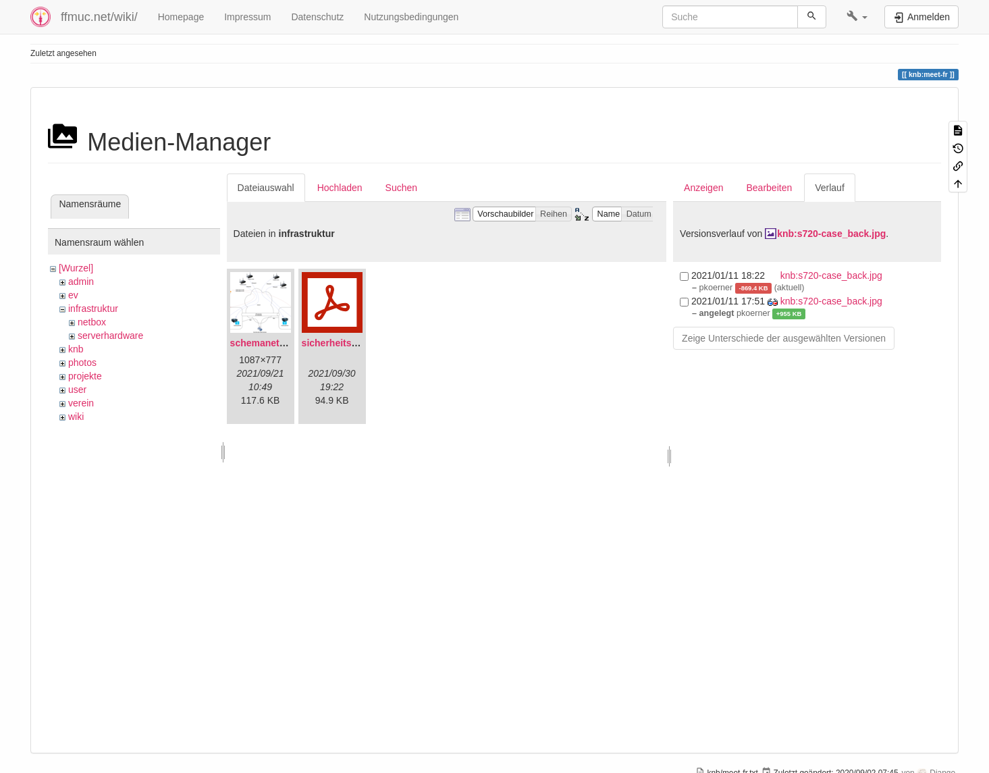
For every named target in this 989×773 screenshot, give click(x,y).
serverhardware (110, 335)
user (77, 389)
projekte (85, 376)
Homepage (181, 16)
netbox (92, 322)
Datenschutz (317, 16)
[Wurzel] (76, 268)
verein (81, 403)
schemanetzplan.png (276, 343)
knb (76, 349)
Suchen (401, 187)
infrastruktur (93, 308)
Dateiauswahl (266, 187)
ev (73, 295)
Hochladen (340, 187)
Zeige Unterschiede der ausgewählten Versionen (784, 338)
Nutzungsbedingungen (411, 16)
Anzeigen (703, 187)
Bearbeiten (769, 187)
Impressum (247, 16)
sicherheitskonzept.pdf (353, 343)
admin (81, 281)
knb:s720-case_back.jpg (831, 233)
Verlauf (830, 187)
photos (82, 362)
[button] (857, 17)
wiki (76, 416)
